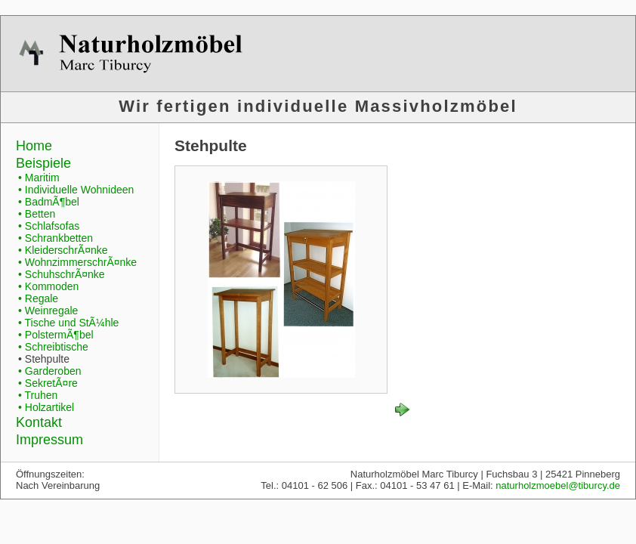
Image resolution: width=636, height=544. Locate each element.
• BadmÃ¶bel (48, 202)
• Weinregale (48, 310)
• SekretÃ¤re (48, 383)
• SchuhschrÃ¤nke (61, 274)
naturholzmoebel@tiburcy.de (558, 485)
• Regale (38, 298)
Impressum (49, 439)
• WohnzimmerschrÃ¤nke (77, 262)
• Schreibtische (53, 347)
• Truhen (37, 395)
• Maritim (39, 178)
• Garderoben (50, 371)
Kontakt (39, 422)
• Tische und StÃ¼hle (68, 323)
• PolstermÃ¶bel (56, 335)
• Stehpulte (43, 359)
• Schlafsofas (48, 226)
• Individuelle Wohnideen (76, 190)
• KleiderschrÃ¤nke (63, 250)
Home (34, 145)
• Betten (36, 214)
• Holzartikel (46, 407)
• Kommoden (48, 286)
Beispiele (43, 163)
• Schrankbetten (55, 238)
